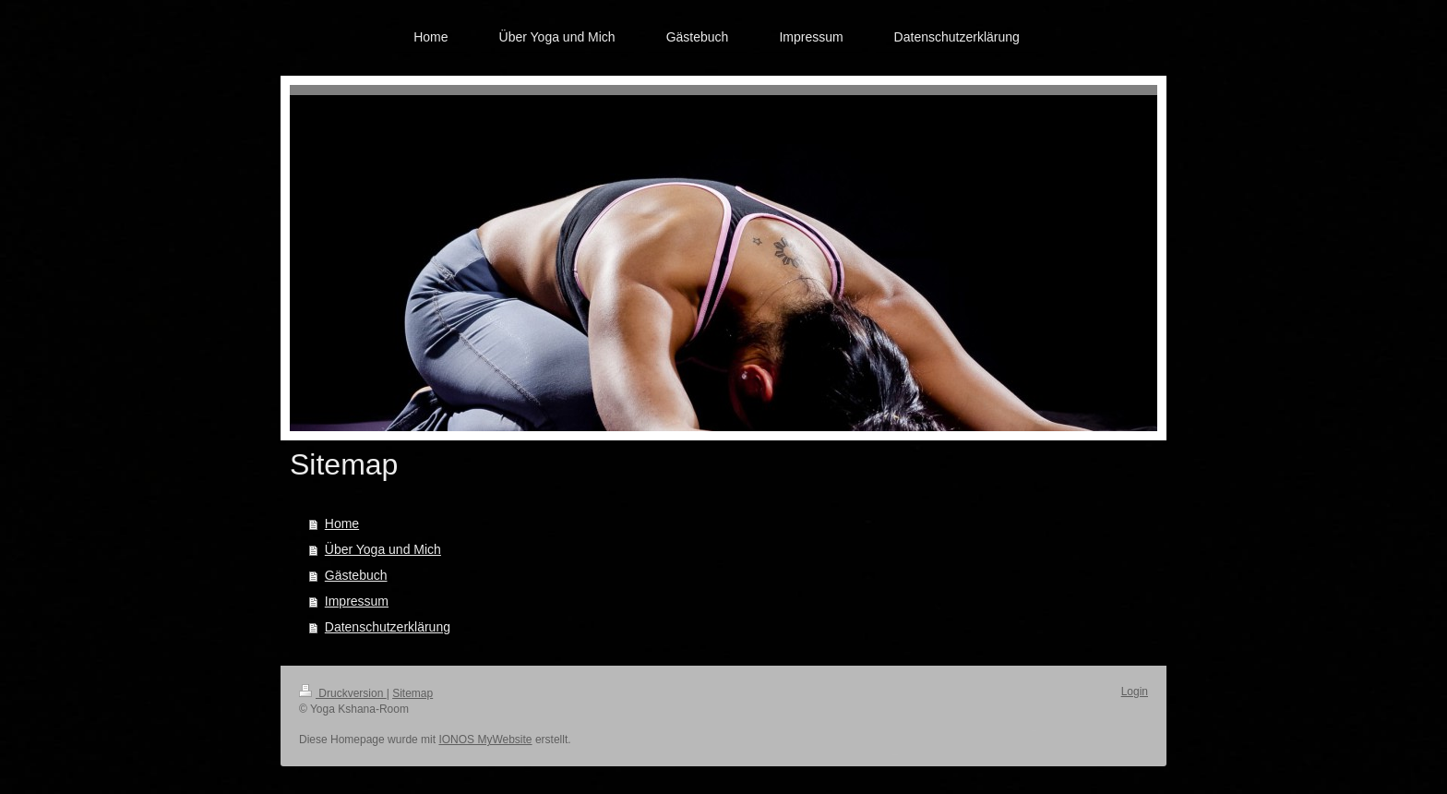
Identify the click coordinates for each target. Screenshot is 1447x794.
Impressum (357, 601)
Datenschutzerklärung (387, 627)
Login (1134, 691)
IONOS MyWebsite (485, 739)
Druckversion (343, 693)
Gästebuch (356, 575)
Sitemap (412, 693)
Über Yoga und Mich (383, 549)
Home (342, 523)
